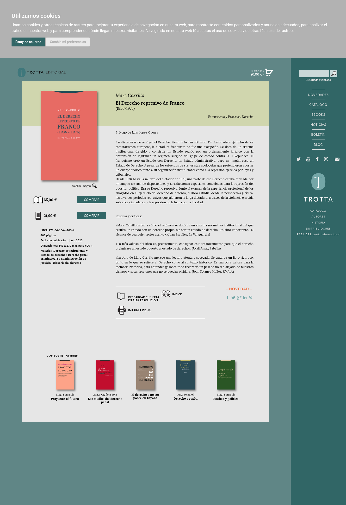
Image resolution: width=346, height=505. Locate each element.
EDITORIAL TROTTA (318, 188)
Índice (177, 294)
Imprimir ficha (139, 310)
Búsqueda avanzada (318, 79)
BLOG (318, 145)
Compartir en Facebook (227, 297)
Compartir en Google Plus (239, 297)
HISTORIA (318, 222)
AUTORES (318, 216)
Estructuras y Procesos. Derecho (230, 117)
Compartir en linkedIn (245, 297)
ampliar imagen (81, 186)
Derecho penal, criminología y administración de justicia (64, 259)
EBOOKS (318, 114)
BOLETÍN (318, 134)
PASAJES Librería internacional (318, 234)
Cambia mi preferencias (68, 42)
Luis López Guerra (145, 132)
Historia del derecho (67, 262)
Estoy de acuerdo (28, 42)
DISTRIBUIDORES (318, 228)
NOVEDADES (318, 95)
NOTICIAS (318, 125)
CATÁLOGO (318, 105)
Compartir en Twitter (233, 297)
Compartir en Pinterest (250, 297)
